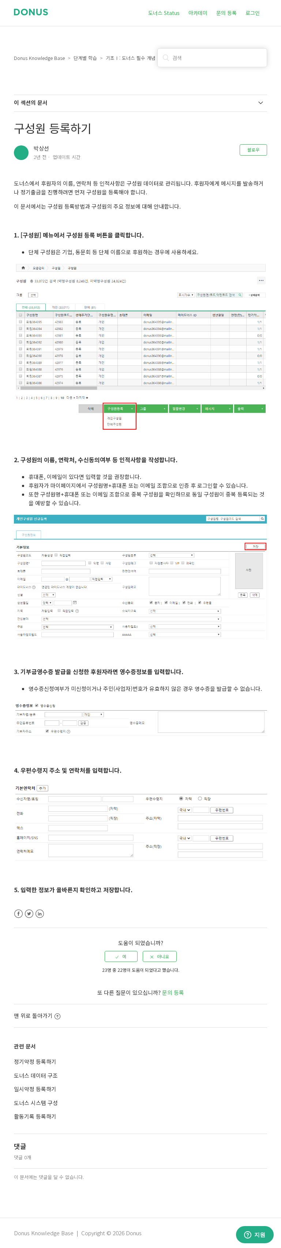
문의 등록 (226, 12)
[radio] (121, 956)
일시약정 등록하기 (35, 1089)
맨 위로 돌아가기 (37, 1015)
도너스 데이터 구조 (36, 1075)
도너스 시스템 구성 (36, 1103)
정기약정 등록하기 (35, 1061)
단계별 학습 (85, 57)
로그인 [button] (253, 12)
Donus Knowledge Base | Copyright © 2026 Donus (78, 1233)
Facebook (18, 913)
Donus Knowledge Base (39, 57)
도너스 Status (164, 12)
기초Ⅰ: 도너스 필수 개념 (131, 57)
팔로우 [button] (253, 150)
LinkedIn (39, 913)
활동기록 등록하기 (35, 1116)
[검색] (212, 57)
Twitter (29, 913)
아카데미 (197, 12)
